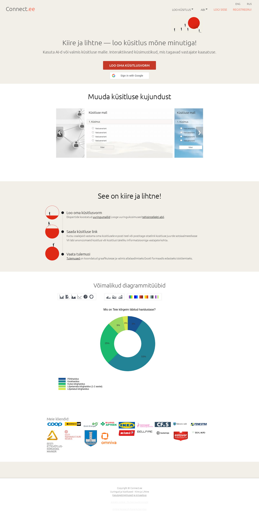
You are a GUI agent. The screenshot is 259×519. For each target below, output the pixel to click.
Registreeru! (242, 9)
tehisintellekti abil (153, 217)
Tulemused (73, 258)
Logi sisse (221, 9)
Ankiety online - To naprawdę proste (129, 502)
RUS (249, 4)
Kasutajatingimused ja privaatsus (129, 495)
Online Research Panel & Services (130, 509)
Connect (20, 8)
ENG (237, 4)
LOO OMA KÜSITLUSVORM (129, 65)
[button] (129, 75)
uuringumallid (101, 217)
